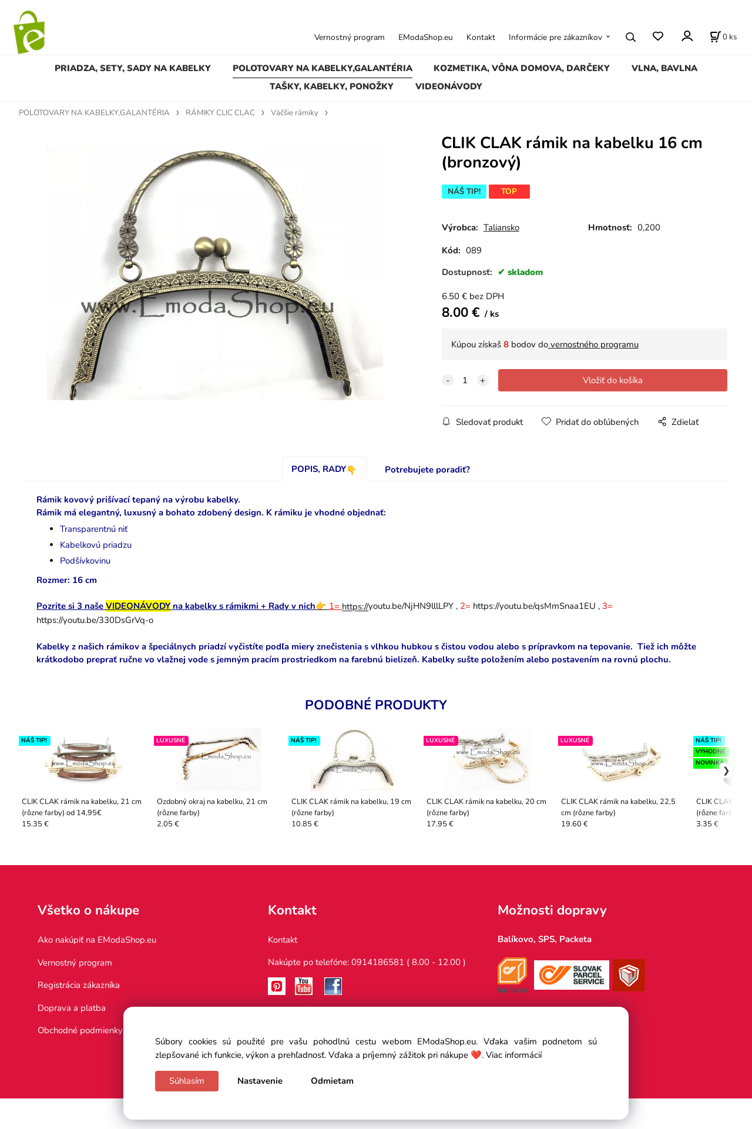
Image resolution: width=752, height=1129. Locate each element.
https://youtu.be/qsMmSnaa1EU (534, 606)
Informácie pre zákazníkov (555, 37)
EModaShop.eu (425, 37)
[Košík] (723, 37)
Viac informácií (514, 1055)
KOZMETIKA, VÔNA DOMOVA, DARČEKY (522, 68)
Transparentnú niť (93, 529)
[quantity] (465, 380)
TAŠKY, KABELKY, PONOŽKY (332, 86)
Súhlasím (186, 1081)
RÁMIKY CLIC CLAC (220, 113)
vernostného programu (593, 344)
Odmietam (332, 1081)
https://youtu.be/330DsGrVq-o (94, 620)
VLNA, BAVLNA (664, 68)
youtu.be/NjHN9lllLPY (398, 606)
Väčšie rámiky (294, 113)
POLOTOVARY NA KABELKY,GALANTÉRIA (322, 68)
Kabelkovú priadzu (96, 545)
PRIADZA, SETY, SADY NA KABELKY (133, 68)
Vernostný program (349, 37)
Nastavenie (260, 1081)
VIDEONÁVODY (448, 86)
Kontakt (480, 37)
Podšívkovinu (85, 561)
